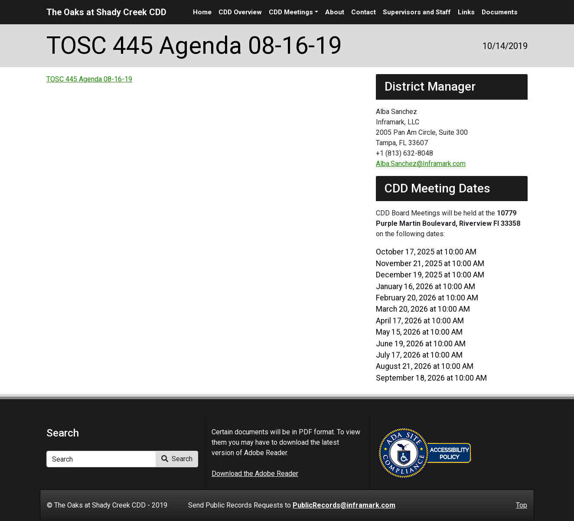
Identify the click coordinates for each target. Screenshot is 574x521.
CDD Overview (240, 12)
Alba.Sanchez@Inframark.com (421, 164)
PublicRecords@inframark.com (344, 505)
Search (176, 459)
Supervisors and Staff (417, 12)
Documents (500, 12)
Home (202, 12)
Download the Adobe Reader (255, 473)
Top (521, 505)
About (334, 12)
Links (466, 12)
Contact (363, 12)
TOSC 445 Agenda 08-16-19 (89, 79)
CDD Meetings (291, 12)
